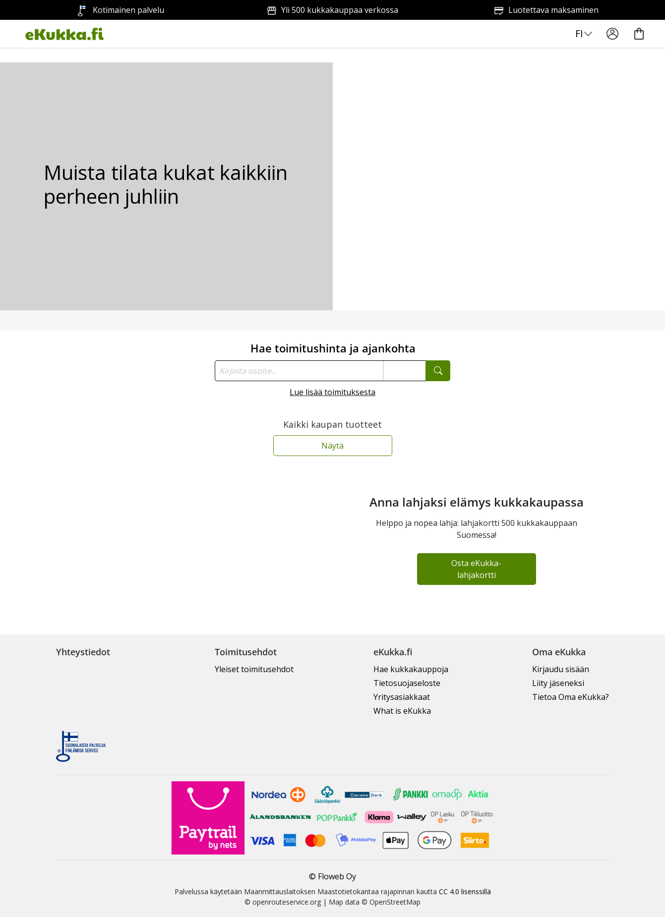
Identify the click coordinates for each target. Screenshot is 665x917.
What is (402, 710)
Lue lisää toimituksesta (332, 392)
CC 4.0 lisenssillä (465, 891)
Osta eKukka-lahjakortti (476, 569)
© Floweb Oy (332, 876)
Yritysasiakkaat (401, 696)
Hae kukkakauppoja (410, 669)
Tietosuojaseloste (406, 683)
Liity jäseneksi (558, 683)
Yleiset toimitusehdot (254, 669)
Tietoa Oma (570, 696)
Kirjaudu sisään (560, 669)
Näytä (332, 445)
